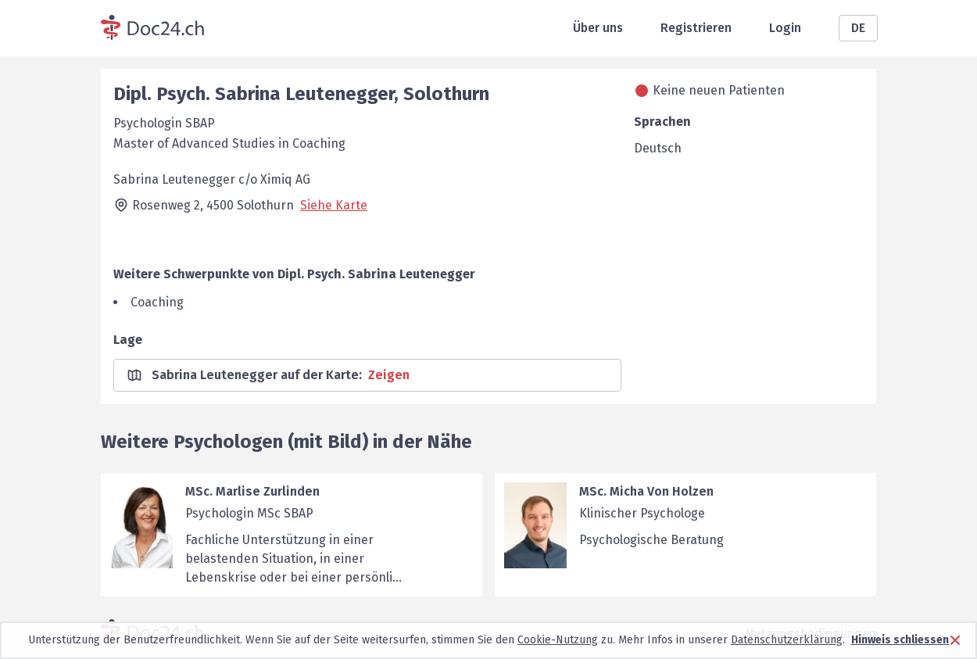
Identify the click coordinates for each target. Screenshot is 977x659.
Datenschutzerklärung (787, 639)
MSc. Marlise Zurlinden (252, 491)
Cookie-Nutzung (557, 639)
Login (785, 27)
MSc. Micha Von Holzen (646, 491)
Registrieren (696, 27)
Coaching (157, 302)
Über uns (598, 27)
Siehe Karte (333, 205)
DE (858, 27)
